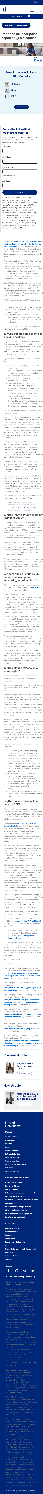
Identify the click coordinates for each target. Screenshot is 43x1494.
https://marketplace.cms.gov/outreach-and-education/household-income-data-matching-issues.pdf (22, 1002)
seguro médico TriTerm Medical (28, 921)
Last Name (6, 157)
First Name (6, 147)
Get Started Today (22, 107)
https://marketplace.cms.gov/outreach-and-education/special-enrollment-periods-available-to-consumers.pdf (23, 1043)
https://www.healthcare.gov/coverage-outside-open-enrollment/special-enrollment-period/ (22, 975)
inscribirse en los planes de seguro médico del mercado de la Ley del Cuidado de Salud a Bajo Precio (23, 244)
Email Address (8, 167)
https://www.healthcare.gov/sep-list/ (19, 1029)
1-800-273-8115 (25, 507)
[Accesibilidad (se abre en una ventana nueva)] (11, 1232)
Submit (20, 192)
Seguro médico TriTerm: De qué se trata (26, 1066)
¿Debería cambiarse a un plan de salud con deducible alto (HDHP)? (27, 1098)
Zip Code (6, 181)
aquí (20, 819)
